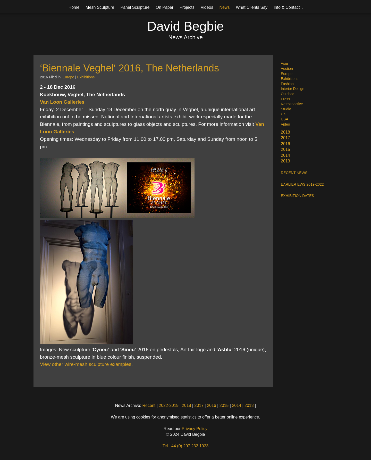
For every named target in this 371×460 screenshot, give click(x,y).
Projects (187, 7)
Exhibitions (289, 79)
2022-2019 (169, 405)
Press (285, 99)
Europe (286, 74)
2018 (285, 132)
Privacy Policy (194, 428)
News (224, 7)
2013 (285, 161)
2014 (285, 155)
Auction (287, 69)
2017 (285, 138)
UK (283, 114)
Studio (286, 109)
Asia (284, 63)
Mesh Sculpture (100, 7)
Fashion (287, 84)
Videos (207, 7)
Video (285, 124)
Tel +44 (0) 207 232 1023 (185, 446)
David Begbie (185, 26)
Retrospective (292, 104)
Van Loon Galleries (62, 102)
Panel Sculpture (135, 7)
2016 (285, 144)
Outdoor (287, 94)
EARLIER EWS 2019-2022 (302, 184)
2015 (285, 149)
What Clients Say (251, 7)
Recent (149, 405)
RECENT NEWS (294, 173)
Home (74, 7)
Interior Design (292, 89)
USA (284, 119)
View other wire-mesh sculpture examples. (86, 364)
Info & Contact (287, 7)
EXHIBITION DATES (297, 196)
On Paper (164, 7)
